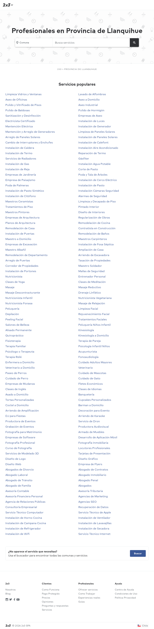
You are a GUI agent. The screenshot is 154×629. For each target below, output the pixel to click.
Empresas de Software (20, 437)
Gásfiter (83, 158)
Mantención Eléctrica (19, 126)
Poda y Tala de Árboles (92, 174)
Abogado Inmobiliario (92, 475)
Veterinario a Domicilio (20, 367)
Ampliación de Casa (91, 249)
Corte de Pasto (88, 169)
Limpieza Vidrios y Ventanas (23, 94)
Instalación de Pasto (91, 185)
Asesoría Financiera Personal (24, 496)
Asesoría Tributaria (90, 491)
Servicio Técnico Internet (94, 534)
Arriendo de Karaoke (91, 416)
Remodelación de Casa (20, 228)
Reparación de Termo (92, 153)
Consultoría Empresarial (21, 507)
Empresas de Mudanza (20, 383)
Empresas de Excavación (21, 244)
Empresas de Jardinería (20, 174)
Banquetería (86, 394)
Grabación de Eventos (19, 426)
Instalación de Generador (94, 126)
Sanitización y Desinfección (23, 115)
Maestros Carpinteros (92, 239)
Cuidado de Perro (16, 378)
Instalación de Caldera (19, 147)
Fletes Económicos (90, 383)
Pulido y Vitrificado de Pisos (23, 105)
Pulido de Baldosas (17, 110)
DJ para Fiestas (15, 416)
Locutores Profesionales (94, 448)
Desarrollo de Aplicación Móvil (97, 437)
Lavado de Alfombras (92, 94)
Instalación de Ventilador (94, 517)
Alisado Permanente (18, 330)
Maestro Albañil (15, 249)
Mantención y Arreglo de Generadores (30, 131)
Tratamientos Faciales (92, 319)
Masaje (9, 287)
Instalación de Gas (17, 164)
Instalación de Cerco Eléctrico (97, 180)
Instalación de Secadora (93, 528)
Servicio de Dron (89, 421)
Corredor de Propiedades (21, 265)
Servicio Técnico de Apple (94, 512)
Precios (46, 597)
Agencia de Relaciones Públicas (25, 501)
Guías (81, 601)
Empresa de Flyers (90, 464)
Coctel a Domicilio (17, 405)
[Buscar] (134, 42)
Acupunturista (87, 351)
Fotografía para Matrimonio (23, 432)
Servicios (47, 609)
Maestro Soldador (90, 265)
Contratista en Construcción (97, 228)
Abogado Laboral (16, 475)
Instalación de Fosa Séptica (96, 244)
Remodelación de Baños (93, 233)
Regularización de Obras (94, 217)
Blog (8, 593)
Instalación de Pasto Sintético (24, 190)
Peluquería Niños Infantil (94, 324)
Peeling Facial (14, 319)
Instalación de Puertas (19, 233)
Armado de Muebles (91, 432)
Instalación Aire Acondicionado (98, 147)
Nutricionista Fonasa (18, 303)
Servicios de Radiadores (20, 158)
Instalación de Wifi (17, 534)
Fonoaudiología (88, 357)
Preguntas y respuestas (55, 605)
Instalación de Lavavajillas (94, 523)
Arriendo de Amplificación (22, 410)
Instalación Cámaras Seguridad (98, 190)
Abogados (84, 485)
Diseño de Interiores (91, 212)
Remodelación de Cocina (94, 223)
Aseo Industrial (88, 105)
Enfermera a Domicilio (19, 362)
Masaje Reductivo (89, 287)
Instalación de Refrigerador (23, 528)
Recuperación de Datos (93, 507)
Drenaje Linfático (89, 292)
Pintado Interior (88, 206)
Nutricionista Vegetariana (95, 298)
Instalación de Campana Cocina (25, 523)
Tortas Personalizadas (19, 399)
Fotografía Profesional (20, 442)
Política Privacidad (125, 597)
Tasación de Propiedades (94, 260)
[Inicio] (7, 5)
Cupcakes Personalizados (94, 399)
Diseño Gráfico (88, 458)
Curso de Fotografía (18, 448)
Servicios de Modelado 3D (22, 453)
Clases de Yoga (15, 282)
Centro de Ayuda (124, 589)
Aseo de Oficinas (16, 99)
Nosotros (10, 589)
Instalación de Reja (17, 169)
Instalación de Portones (20, 271)
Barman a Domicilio (91, 405)
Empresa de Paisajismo (20, 180)
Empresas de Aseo (90, 115)
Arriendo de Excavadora (93, 255)
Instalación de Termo (18, 153)
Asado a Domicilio (16, 394)
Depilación (12, 314)
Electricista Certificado (20, 121)
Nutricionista (13, 276)
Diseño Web (13, 464)
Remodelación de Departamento (26, 255)
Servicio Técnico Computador (24, 512)
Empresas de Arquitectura (22, 217)
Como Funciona (50, 589)
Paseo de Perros (16, 373)
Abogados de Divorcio (19, 469)
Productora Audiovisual (93, 426)
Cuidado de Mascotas (92, 373)
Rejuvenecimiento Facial (93, 314)
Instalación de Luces (91, 121)
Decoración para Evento (94, 410)
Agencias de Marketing (93, 496)
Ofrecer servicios (88, 589)
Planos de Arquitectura (20, 223)
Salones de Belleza (17, 324)
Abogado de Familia (18, 485)
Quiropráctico (14, 335)
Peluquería (12, 308)
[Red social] (6, 599)
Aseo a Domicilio (89, 99)
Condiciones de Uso (126, 593)
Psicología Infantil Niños (94, 346)
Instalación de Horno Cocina (23, 517)
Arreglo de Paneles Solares (22, 137)
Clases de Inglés (15, 389)
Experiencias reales (89, 597)
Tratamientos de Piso (19, 206)
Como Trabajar (86, 593)
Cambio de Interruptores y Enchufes (29, 142)
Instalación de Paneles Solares (98, 137)
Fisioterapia (13, 340)
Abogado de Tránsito (18, 480)
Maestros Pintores (17, 212)
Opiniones (47, 601)
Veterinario (85, 367)
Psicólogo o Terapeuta (19, 351)
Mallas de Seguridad (91, 271)
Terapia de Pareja (89, 340)
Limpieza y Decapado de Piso (97, 201)
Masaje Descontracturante (22, 292)
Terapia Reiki (13, 357)
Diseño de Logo (15, 458)
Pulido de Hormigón (91, 110)
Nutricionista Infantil (18, 298)
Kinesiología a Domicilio (93, 335)
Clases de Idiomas (90, 389)
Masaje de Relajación (91, 303)
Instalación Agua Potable (94, 164)
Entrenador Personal (92, 276)
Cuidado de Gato (89, 378)
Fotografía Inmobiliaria (93, 442)
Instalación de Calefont (93, 142)
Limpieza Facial (88, 308)
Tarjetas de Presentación (94, 453)
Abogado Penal (88, 480)
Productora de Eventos (20, 421)
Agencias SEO (87, 501)
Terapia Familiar (15, 346)
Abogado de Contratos (93, 469)
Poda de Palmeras (17, 185)
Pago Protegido (51, 593)
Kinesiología (86, 330)
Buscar (138, 553)
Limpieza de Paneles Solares (96, 131)
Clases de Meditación (92, 282)
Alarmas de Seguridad (92, 196)
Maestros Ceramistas (19, 201)
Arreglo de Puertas (17, 260)
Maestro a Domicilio (18, 239)
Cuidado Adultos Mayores (95, 362)
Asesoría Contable (17, 491)
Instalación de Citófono (20, 196)
